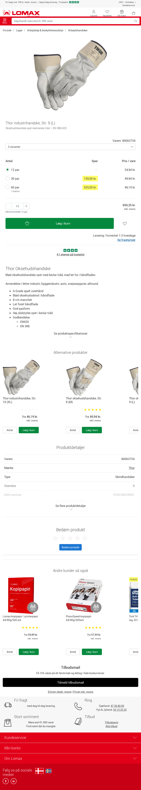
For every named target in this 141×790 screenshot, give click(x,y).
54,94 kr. (130, 170)
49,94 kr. (130, 179)
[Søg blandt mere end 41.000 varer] (72, 21)
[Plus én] (9, 206)
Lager (19, 30)
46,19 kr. (130, 187)
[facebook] (6, 782)
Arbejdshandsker (78, 30)
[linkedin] (13, 782)
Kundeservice (128, 5)
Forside (7, 30)
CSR (121, 2)
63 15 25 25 (120, 709)
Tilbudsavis (111, 722)
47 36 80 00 (117, 706)
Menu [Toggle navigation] (4, 21)
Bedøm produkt (70, 547)
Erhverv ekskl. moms (59, 691)
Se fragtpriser (126, 240)
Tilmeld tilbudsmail (70, 682)
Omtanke (129, 2)
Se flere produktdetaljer (70, 507)
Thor (132, 468)
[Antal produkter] (17, 206)
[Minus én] (26, 206)
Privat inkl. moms (83, 691)
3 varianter (14, 147)
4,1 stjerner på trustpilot (70, 254)
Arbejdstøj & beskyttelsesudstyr (45, 30)
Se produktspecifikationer (70, 335)
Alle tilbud (111, 726)
